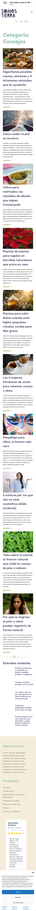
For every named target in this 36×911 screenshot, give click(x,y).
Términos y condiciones (11, 811)
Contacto (6, 808)
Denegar (18, 897)
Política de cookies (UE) (11, 804)
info (12, 5)
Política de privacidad (11, 801)
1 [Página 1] (10, 657)
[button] (33, 872)
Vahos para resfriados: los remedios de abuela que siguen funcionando (16, 196)
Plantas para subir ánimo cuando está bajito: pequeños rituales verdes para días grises (17, 322)
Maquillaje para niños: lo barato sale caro (17, 442)
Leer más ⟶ (7, 107)
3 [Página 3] (17, 657)
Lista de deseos (8, 791)
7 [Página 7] (25, 657)
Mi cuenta (6, 787)
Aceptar (18, 892)
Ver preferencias (18, 902)
